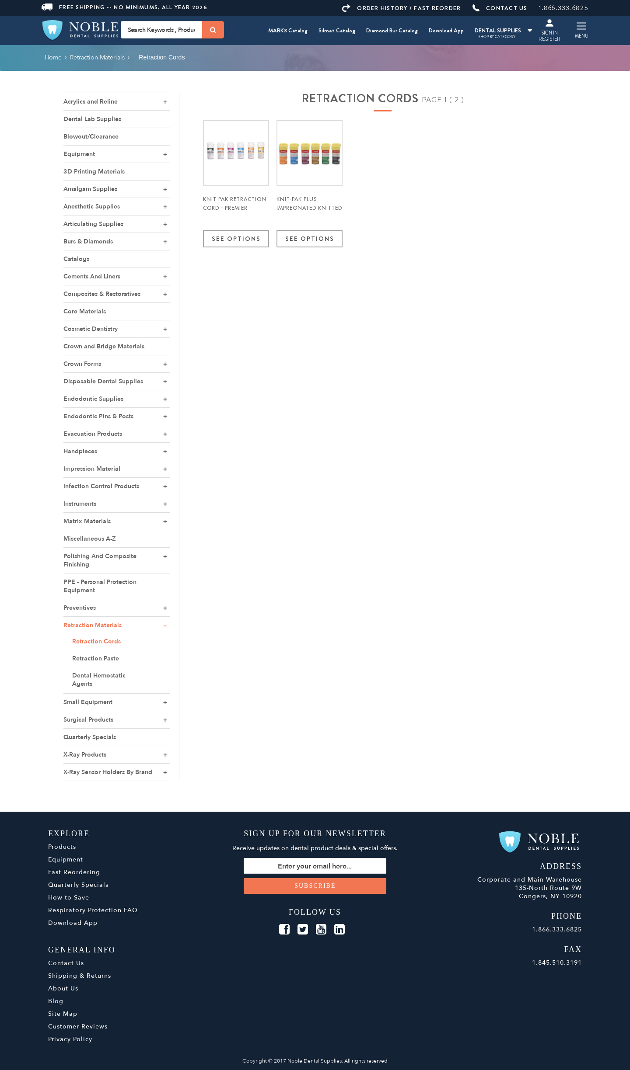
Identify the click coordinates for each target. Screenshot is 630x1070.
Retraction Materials (92, 625)
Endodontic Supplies (93, 399)
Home (53, 57)
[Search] (213, 29)
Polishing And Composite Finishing (99, 560)
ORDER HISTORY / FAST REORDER (401, 8)
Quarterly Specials (89, 737)
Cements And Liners (91, 276)
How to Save (68, 897)
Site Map (62, 1014)
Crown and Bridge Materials (103, 346)
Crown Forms (82, 364)
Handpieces (80, 451)
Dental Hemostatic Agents (99, 679)
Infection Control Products (101, 486)
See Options (235, 238)
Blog (55, 1001)
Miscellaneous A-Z (89, 539)
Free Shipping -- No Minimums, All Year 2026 (124, 7)
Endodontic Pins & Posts (98, 416)
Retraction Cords (96, 641)
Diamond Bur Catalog (392, 30)
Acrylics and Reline (90, 101)
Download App (446, 30)
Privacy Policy (70, 1039)
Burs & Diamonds (88, 241)
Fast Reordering (74, 872)
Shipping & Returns (79, 976)
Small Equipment (87, 702)
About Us (63, 988)
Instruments (79, 504)
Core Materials (84, 311)
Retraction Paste (95, 658)
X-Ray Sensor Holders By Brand (107, 772)
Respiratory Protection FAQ (93, 910)
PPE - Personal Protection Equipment (99, 586)
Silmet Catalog (336, 30)
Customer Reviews (78, 1026)
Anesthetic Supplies (91, 206)
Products (62, 847)
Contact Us (66, 963)
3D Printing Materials (94, 171)
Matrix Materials (87, 521)
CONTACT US (500, 8)
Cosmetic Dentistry (90, 329)
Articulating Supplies (93, 224)
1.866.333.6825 (563, 8)
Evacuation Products (92, 434)
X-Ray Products (84, 754)
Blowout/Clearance (91, 136)
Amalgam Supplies (90, 189)
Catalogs (76, 259)
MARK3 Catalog (288, 30)
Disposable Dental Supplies (103, 381)
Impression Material (91, 469)
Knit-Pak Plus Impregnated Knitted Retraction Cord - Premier (309, 212)
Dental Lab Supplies (92, 119)
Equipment (79, 154)
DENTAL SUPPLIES (503, 30)
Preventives (79, 608)
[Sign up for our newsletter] (315, 866)
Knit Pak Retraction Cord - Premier (234, 204)
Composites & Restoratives (101, 294)
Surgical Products (88, 720)
